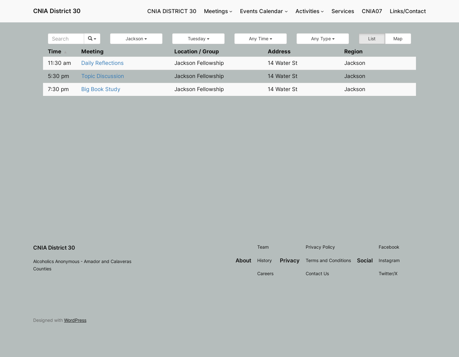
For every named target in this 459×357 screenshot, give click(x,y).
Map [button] (398, 38)
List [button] (371, 38)
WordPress (75, 320)
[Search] (66, 38)
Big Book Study (100, 89)
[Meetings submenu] (230, 11)
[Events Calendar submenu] (286, 11)
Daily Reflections (102, 63)
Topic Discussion (102, 76)
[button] (136, 38)
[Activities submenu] (322, 11)
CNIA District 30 (57, 11)
